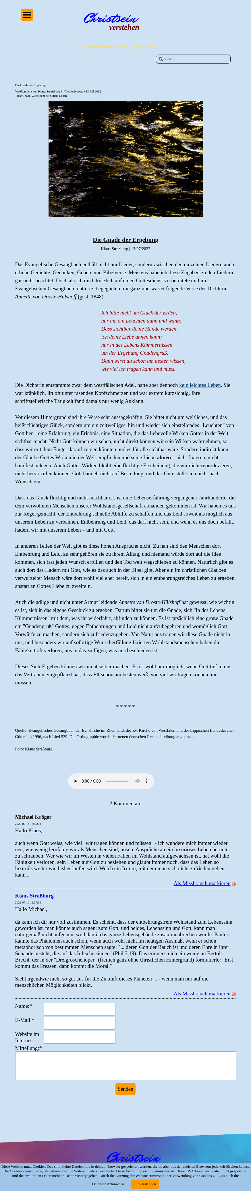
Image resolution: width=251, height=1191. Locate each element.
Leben (63, 95)
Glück (54, 95)
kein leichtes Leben (200, 385)
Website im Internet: (27, 1037)
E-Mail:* (24, 1020)
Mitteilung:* (28, 1048)
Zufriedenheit (40, 95)
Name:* (23, 1006)
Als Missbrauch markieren (205, 883)
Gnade (26, 95)
